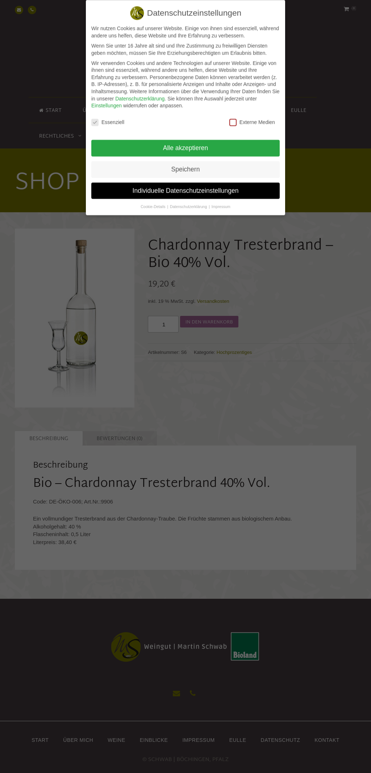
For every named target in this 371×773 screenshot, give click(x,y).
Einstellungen (106, 100)
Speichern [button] (185, 163)
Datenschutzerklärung (139, 93)
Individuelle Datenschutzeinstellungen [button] (186, 185)
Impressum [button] (221, 201)
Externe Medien (252, 116)
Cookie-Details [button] (153, 201)
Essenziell (107, 116)
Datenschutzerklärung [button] (189, 201)
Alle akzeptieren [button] (185, 142)
